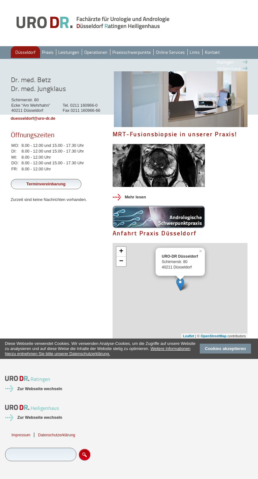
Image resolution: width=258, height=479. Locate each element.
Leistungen (68, 52)
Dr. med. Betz (31, 79)
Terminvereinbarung (46, 184)
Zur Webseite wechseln (39, 388)
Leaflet (188, 336)
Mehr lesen (135, 197)
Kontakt (212, 52)
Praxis (47, 52)
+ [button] (121, 251)
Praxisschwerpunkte (131, 52)
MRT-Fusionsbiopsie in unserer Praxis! (175, 134)
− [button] (121, 261)
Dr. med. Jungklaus (38, 88)
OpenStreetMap (214, 336)
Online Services (170, 52)
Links (195, 52)
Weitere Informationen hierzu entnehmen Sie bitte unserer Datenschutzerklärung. (97, 351)
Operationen (96, 52)
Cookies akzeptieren (225, 348)
